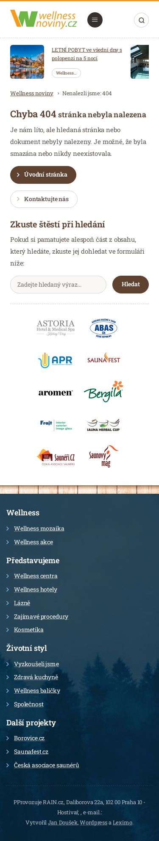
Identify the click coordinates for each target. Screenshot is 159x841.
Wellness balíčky (33, 690)
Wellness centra (32, 576)
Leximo (122, 822)
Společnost (25, 704)
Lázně (18, 603)
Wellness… (66, 73)
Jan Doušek (63, 822)
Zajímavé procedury (37, 616)
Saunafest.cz (27, 751)
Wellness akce (29, 542)
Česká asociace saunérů (42, 765)
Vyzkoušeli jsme (32, 664)
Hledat (141, 20)
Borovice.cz (25, 738)
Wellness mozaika (35, 528)
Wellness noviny (31, 93)
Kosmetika (25, 629)
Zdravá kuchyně (32, 677)
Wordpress (93, 822)
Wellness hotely (31, 589)
